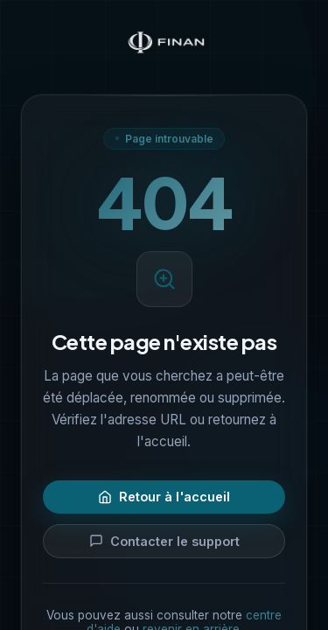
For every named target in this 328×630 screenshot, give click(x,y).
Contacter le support (164, 541)
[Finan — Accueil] (163, 44)
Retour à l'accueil (164, 496)
